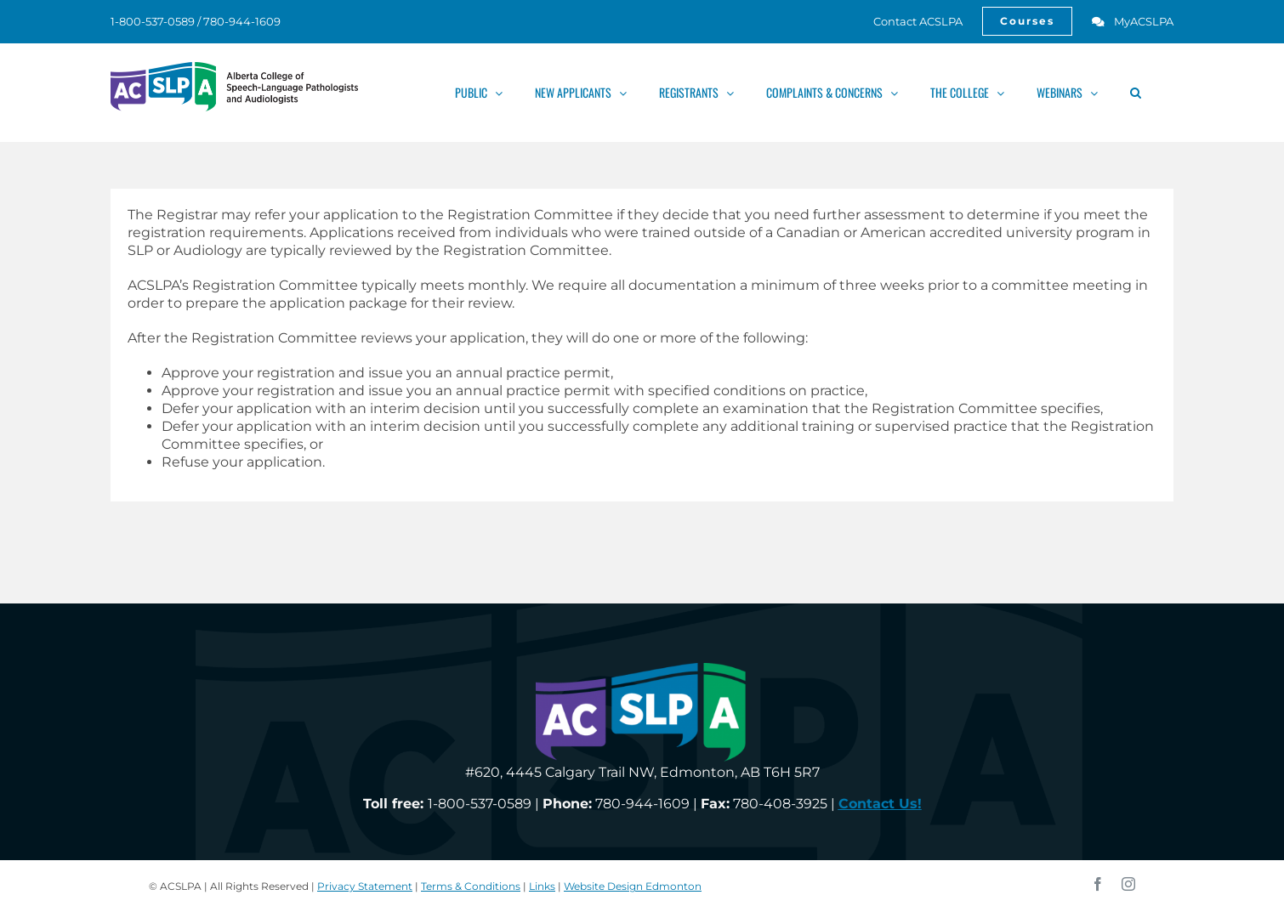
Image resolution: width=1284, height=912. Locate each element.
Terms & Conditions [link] (470, 886)
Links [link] (542, 886)
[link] (909, 21)
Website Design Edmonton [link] (633, 886)
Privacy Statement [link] (364, 886)
